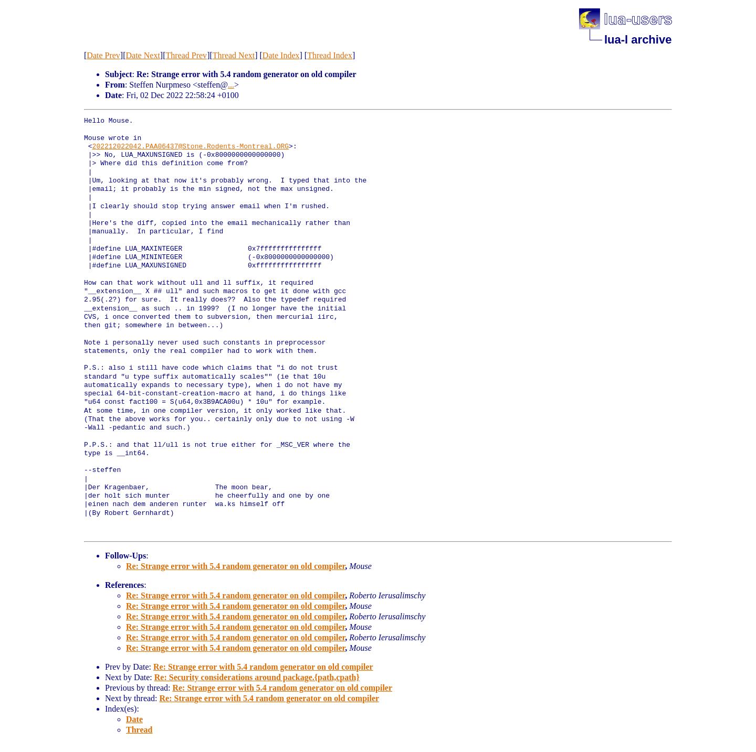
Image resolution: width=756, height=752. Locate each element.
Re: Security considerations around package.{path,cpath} (257, 677)
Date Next (143, 55)
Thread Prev (186, 55)
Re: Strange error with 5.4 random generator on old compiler (235, 566)
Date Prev (103, 55)
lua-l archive (637, 39)
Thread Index (329, 55)
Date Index (281, 55)
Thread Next (234, 55)
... (231, 84)
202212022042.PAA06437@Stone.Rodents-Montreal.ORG (190, 147)
